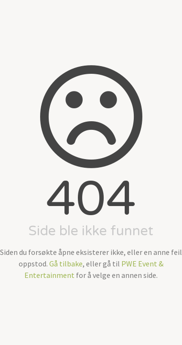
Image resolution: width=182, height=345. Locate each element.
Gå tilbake (66, 263)
